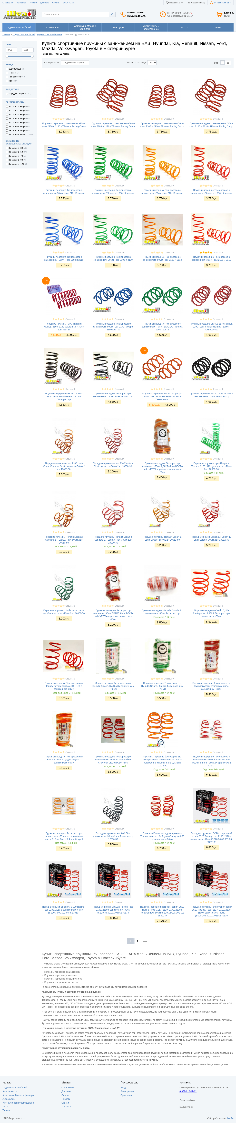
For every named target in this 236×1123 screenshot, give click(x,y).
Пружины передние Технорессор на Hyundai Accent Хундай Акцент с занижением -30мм (211, 686)
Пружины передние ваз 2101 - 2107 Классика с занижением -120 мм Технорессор (64, 396)
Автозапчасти (9, 1091)
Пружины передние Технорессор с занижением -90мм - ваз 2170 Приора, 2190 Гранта (113, 326)
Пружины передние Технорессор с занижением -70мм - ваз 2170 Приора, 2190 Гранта (162, 326)
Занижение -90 (16, 160)
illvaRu (230, 1118)
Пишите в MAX (136, 16)
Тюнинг (6, 1110)
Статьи (65, 1102)
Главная (6, 34)
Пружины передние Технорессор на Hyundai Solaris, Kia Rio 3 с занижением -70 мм (162, 686)
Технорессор (15, 77)
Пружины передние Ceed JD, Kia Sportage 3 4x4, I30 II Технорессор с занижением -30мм (211, 613)
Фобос (12, 81)
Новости (33, 3)
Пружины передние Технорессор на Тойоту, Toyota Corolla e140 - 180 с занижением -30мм (64, 686)
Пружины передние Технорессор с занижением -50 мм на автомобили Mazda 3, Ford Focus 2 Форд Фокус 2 (64, 836)
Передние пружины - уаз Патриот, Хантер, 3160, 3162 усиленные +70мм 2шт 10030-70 (211, 466)
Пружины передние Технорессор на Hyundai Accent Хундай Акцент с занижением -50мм (64, 759)
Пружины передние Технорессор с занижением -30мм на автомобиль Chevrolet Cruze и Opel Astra (113, 759)
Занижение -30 (16, 148)
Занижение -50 (16, 152)
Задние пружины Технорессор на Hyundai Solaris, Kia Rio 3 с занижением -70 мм (113, 686)
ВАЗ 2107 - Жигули (18, 130)
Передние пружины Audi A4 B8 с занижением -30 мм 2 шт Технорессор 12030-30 (113, 836)
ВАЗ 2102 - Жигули (18, 110)
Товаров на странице (136, 62)
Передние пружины (18, 93)
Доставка (44, 3)
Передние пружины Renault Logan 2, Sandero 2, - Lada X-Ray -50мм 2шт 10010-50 (64, 540)
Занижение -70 (16, 156)
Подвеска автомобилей (24, 34)
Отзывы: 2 (218, 252)
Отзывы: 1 (119, 902)
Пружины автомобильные (49, 34)
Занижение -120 (16, 164)
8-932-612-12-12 (135, 12)
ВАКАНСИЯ (68, 3)
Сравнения (126, 1095)
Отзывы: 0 (70, 119)
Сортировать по (51, 62)
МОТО (5, 1106)
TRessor (12, 73)
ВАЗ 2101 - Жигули (18, 106)
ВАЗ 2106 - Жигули (18, 126)
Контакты (21, 3)
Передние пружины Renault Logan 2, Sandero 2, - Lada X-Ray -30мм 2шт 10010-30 (113, 540)
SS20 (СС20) (15, 69)
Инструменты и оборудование (18, 1102)
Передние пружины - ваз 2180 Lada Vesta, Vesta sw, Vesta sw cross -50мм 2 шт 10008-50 (64, 466)
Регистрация (127, 1091)
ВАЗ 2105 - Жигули (18, 122)
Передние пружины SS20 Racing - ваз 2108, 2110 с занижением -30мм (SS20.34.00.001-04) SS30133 (113, 909)
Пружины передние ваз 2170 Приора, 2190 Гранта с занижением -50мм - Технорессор (162, 396)
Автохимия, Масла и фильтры (18, 1095)
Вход (123, 1087)
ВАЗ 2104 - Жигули (18, 118)
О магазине (7, 3)
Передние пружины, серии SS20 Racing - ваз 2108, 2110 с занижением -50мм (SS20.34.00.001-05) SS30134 (64, 909)
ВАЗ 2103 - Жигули (18, 114)
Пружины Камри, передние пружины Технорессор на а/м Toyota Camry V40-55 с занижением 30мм (162, 836)
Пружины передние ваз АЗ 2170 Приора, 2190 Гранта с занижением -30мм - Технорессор (211, 326)
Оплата (55, 3)
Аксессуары (8, 1099)
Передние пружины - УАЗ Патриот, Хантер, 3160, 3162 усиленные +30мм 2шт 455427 (64, 326)
